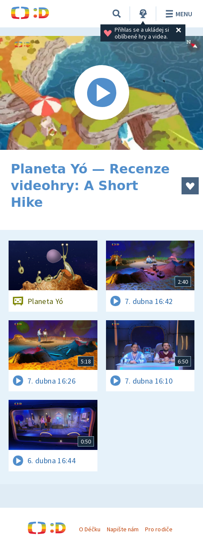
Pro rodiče (158, 529)
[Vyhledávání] (117, 13)
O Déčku (89, 529)
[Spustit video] (101, 93)
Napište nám (123, 529)
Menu (177, 13)
